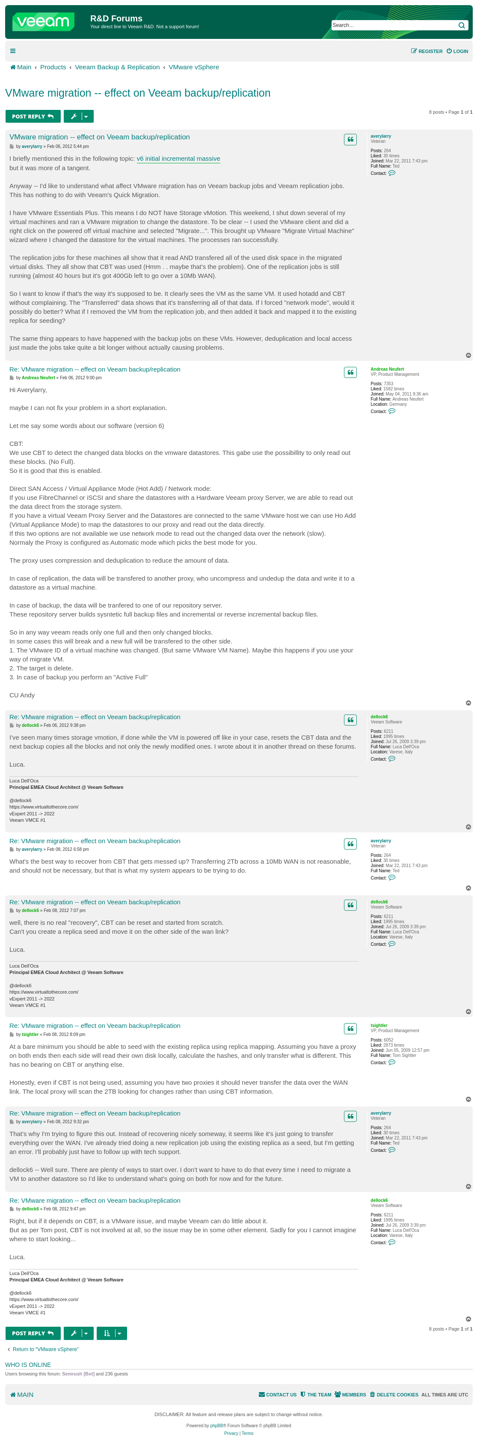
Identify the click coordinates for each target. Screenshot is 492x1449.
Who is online (28, 1364)
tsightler (379, 1025)
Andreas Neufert (387, 369)
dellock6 (379, 716)
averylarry (381, 136)
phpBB (216, 1425)
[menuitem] (457, 51)
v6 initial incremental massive (178, 158)
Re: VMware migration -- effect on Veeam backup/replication (95, 369)
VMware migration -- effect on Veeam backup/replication (138, 93)
